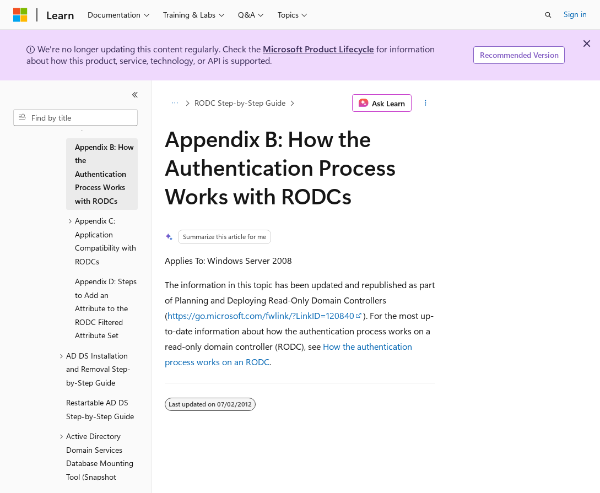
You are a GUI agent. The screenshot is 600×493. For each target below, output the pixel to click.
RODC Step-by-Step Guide (239, 102)
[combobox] (75, 118)
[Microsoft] (20, 15)
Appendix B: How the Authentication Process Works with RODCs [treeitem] (104, 174)
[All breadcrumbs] (174, 103)
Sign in (575, 14)
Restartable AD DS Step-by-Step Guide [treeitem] (100, 409)
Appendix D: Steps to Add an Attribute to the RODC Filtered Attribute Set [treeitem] (106, 308)
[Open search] (548, 15)
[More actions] (425, 103)
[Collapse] (135, 95)
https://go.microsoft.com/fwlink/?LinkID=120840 (260, 315)
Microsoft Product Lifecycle (318, 49)
